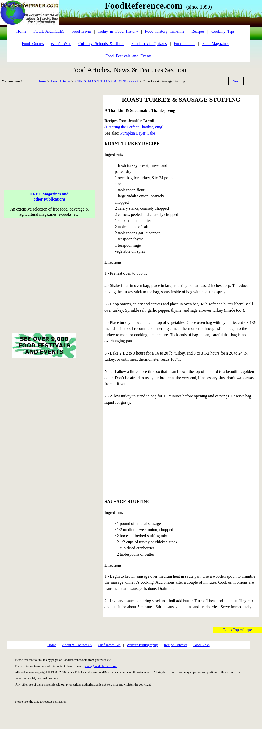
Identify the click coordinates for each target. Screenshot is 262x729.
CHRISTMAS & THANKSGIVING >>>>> (107, 81)
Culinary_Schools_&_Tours (101, 43)
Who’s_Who (61, 43)
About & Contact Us (77, 645)
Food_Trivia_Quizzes (149, 43)
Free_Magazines (215, 43)
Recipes (197, 31)
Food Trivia (81, 31)
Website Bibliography (142, 645)
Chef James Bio (109, 645)
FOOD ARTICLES (49, 31)
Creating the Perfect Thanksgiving (134, 127)
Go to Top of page (237, 630)
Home (42, 81)
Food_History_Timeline (164, 31)
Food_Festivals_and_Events (128, 56)
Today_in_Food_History (118, 31)
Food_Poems (184, 43)
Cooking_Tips (223, 31)
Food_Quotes (33, 43)
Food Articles (61, 81)
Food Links (201, 645)
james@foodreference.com (100, 666)
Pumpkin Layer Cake (137, 133)
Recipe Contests (175, 645)
